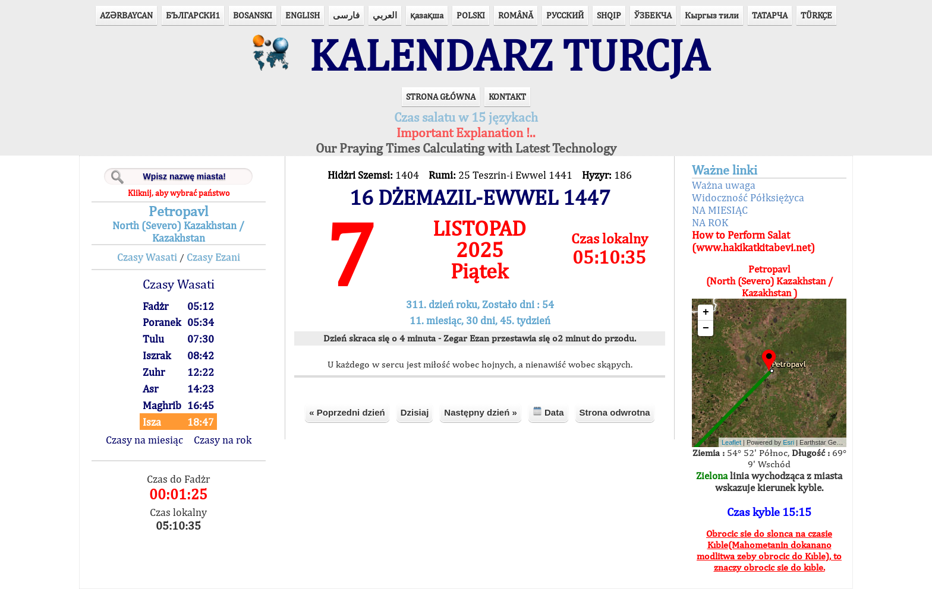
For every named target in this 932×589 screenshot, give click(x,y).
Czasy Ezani (213, 257)
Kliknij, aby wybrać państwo (178, 193)
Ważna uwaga (723, 185)
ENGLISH (302, 15)
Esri (788, 442)
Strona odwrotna (615, 412)
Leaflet (731, 442)
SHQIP (609, 15)
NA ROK (710, 222)
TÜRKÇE (816, 15)
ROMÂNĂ (515, 15)
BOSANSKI (252, 15)
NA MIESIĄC (720, 210)
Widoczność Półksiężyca (748, 197)
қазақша (426, 15)
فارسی (346, 15)
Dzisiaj (415, 412)
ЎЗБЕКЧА (653, 15)
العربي (385, 15)
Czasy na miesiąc (144, 439)
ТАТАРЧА (770, 15)
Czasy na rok (222, 439)
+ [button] (706, 312)
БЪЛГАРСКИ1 (193, 15)
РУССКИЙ (565, 15)
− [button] (706, 328)
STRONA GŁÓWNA (441, 96)
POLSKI (470, 15)
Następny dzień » (480, 412)
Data (548, 411)
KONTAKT (507, 96)
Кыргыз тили (712, 15)
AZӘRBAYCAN (126, 15)
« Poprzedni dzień (347, 412)
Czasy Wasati (147, 257)
